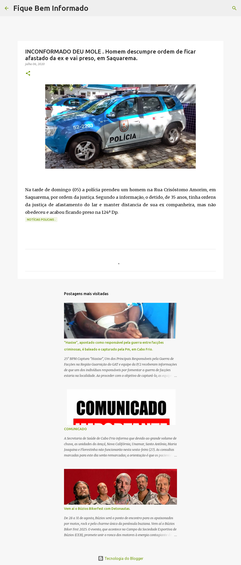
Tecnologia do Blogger (120, 558)
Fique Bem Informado (50, 8)
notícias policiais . (41, 219)
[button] (28, 73)
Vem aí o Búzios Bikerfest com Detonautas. (97, 508)
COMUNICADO (75, 429)
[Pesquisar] (95, 8)
